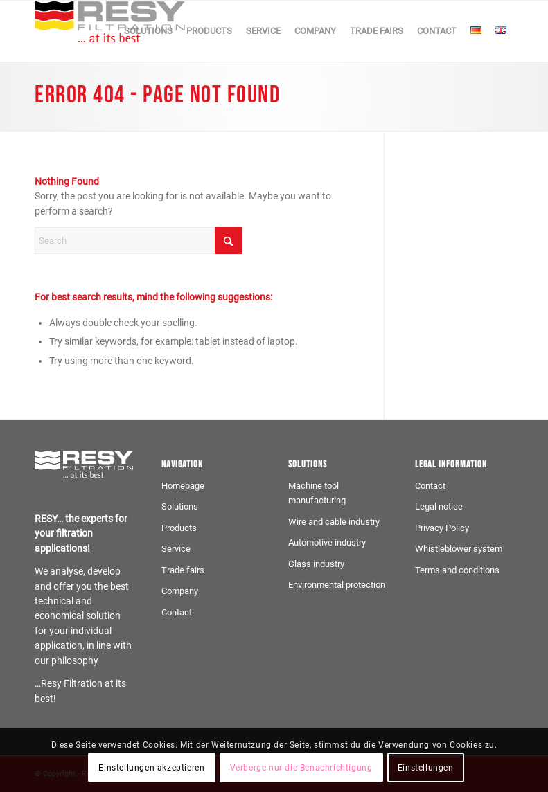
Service (176, 548)
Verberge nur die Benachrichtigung (301, 768)
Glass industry (316, 564)
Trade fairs (182, 570)
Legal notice (439, 506)
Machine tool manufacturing (317, 492)
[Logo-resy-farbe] (110, 31)
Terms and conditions (457, 570)
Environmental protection (336, 584)
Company (179, 591)
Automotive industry (327, 542)
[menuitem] (148, 31)
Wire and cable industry (334, 521)
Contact (176, 612)
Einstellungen (426, 768)
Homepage (182, 485)
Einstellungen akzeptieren (151, 768)
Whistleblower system (458, 548)
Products (179, 528)
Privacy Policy (442, 528)
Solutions (179, 506)
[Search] (138, 240)
